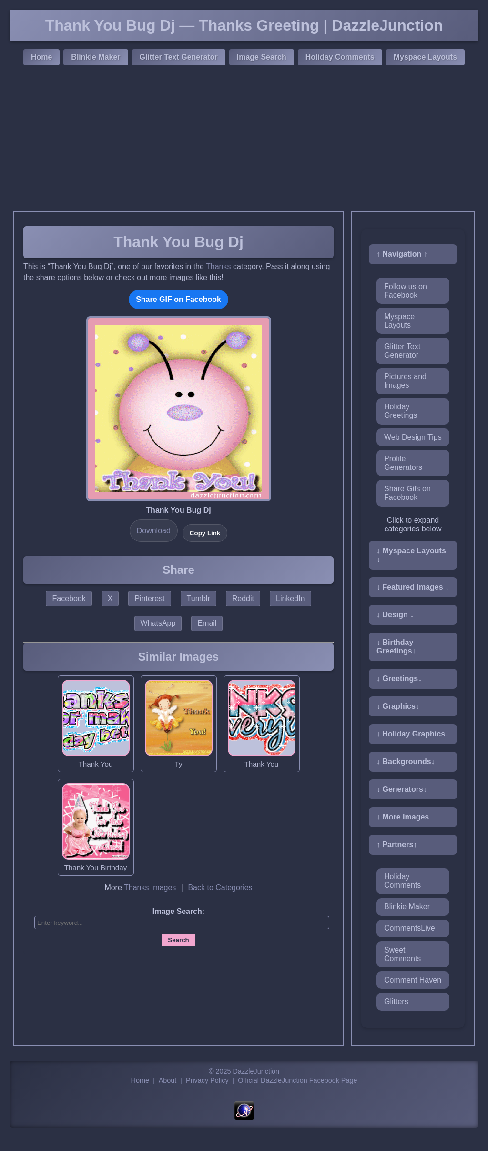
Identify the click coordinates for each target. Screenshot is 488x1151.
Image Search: (178, 911)
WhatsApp (158, 623)
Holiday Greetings (400, 411)
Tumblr (198, 598)
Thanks (218, 266)
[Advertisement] (244, 140)
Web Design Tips (413, 437)
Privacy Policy (207, 1080)
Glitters (396, 1001)
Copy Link (205, 533)
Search (178, 940)
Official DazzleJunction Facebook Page (297, 1080)
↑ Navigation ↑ (401, 254)
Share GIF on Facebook (178, 299)
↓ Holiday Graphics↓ (412, 734)
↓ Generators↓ (401, 789)
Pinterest (149, 598)
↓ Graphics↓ (397, 706)
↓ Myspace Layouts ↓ (411, 555)
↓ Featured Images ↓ (412, 587)
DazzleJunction (256, 1071)
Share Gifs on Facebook (407, 493)
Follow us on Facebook (405, 290)
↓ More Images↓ (404, 817)
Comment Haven (412, 980)
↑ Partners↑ (396, 844)
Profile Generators (403, 463)
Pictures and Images (405, 381)
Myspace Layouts (425, 57)
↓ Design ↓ (395, 615)
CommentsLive (409, 928)
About (168, 1080)
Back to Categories (220, 887)
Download (154, 531)
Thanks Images (150, 887)
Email (206, 623)
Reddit (243, 598)
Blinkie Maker (95, 57)
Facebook (68, 598)
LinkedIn (290, 598)
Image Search (261, 57)
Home (41, 57)
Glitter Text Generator (179, 57)
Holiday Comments (340, 57)
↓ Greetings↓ (399, 678)
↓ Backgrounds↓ (405, 761)
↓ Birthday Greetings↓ (396, 646)
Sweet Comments (402, 954)
